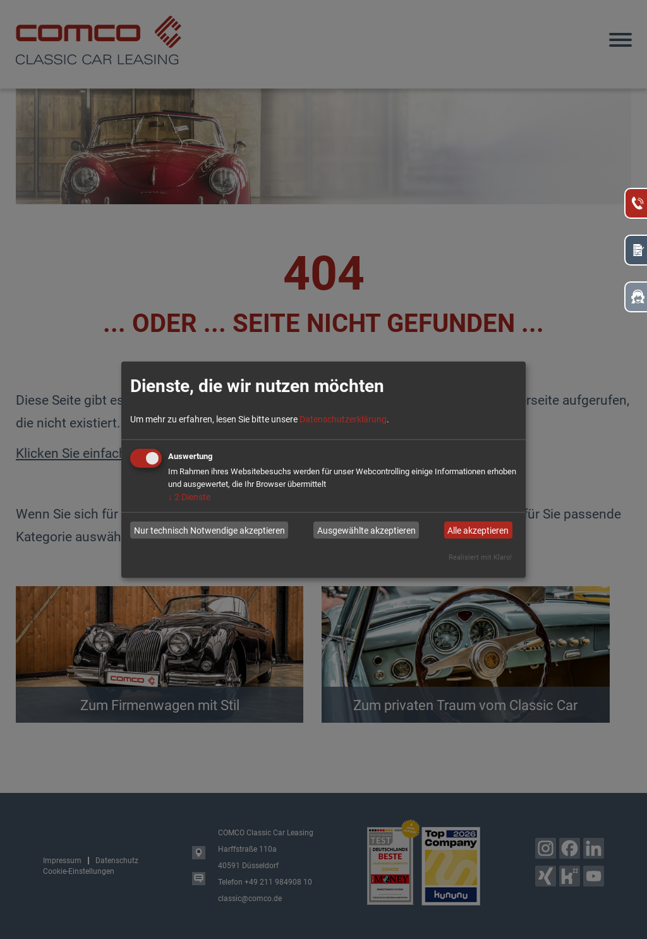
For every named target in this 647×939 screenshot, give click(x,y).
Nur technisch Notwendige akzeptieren (209, 530)
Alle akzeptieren (478, 530)
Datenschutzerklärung (343, 419)
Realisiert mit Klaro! (480, 557)
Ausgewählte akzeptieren (366, 530)
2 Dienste (189, 497)
